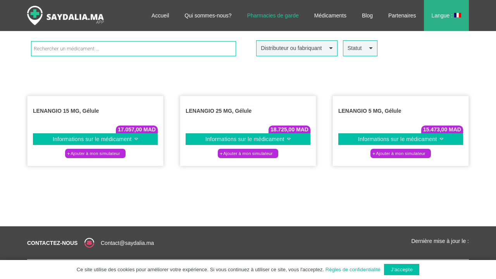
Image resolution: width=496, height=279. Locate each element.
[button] (95, 153)
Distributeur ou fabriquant (291, 48)
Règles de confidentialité (353, 269)
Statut (355, 48)
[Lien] (65, 15)
